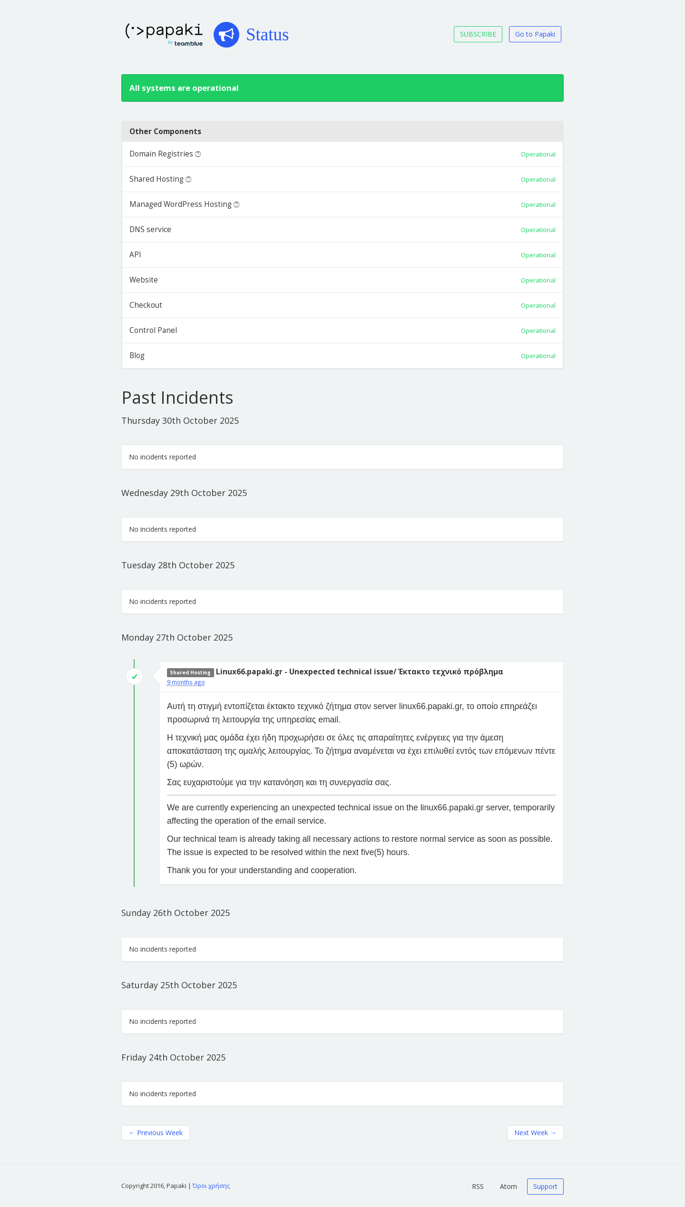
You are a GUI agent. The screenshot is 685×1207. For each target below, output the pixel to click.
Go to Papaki (535, 34)
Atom (508, 1186)
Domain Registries (161, 154)
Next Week (535, 1132)
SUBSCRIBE (478, 34)
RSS (478, 1186)
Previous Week (155, 1132)
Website (143, 280)
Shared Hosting (156, 179)
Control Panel (153, 330)
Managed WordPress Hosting (180, 204)
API (135, 255)
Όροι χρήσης (211, 1185)
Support (545, 1186)
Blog (137, 355)
